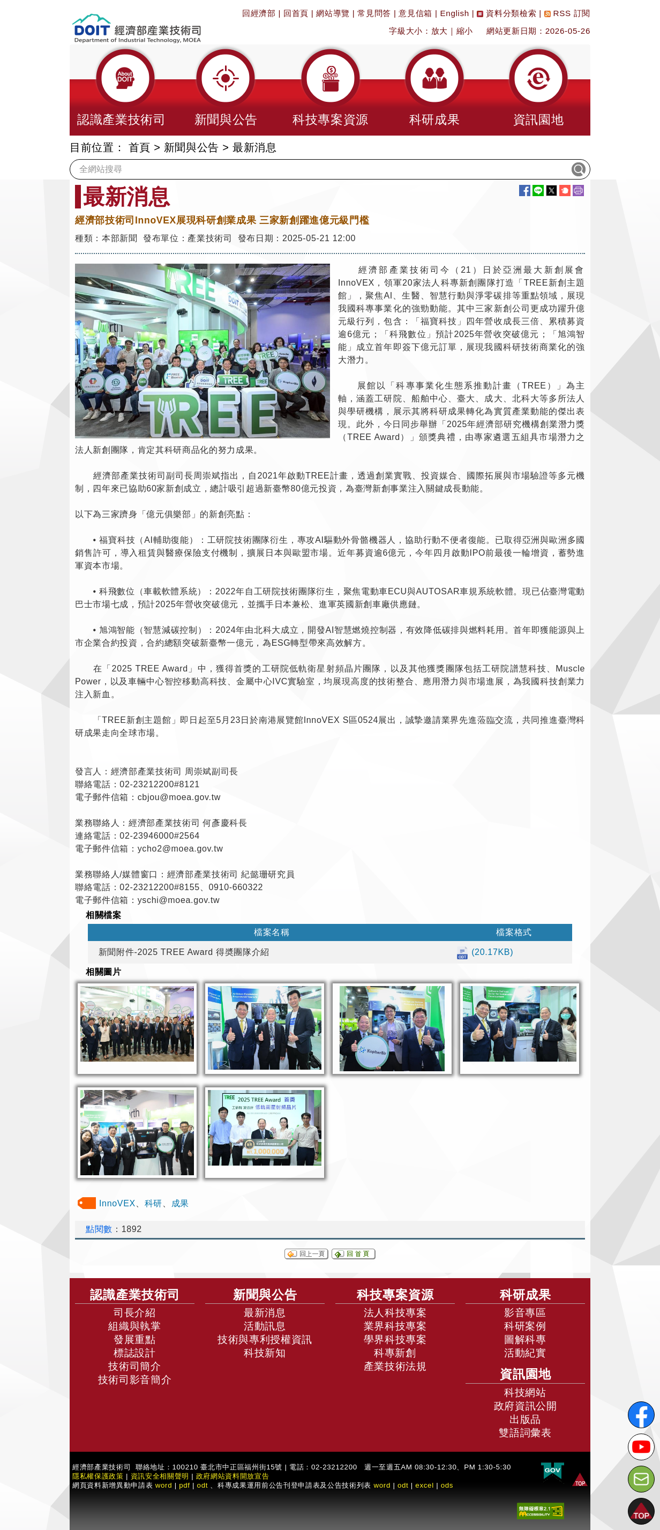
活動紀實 (525, 1353)
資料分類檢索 (506, 13)
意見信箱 (415, 13)
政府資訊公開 (525, 1406)
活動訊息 (265, 1326)
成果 (180, 1203)
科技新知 (265, 1353)
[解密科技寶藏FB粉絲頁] (641, 1414)
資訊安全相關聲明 (160, 1476)
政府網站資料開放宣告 (232, 1476)
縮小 (464, 30)
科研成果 (525, 1295)
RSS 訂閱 (567, 13)
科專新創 (395, 1353)
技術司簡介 (134, 1366)
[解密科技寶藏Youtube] (641, 1447)
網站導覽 (333, 13)
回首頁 (296, 13)
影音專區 (525, 1312)
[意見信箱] (641, 1479)
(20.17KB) (484, 952)
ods (447, 1485)
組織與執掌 (134, 1326)
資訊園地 (525, 1374)
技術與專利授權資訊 (265, 1339)
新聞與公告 (191, 147)
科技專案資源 (395, 1295)
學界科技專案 (395, 1339)
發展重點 (135, 1339)
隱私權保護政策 (98, 1476)
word (382, 1485)
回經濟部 (259, 13)
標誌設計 (135, 1353)
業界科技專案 (395, 1326)
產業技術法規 (395, 1366)
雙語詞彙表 (525, 1432)
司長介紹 (135, 1312)
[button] (122, 90)
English (454, 13)
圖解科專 (525, 1339)
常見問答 (374, 13)
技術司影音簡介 (135, 1379)
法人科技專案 (395, 1312)
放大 (439, 30)
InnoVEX (117, 1203)
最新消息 (254, 147)
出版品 (525, 1419)
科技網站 (525, 1392)
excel (424, 1485)
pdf (184, 1485)
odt (202, 1485)
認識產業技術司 (135, 1295)
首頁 (140, 147)
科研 (153, 1203)
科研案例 (525, 1326)
